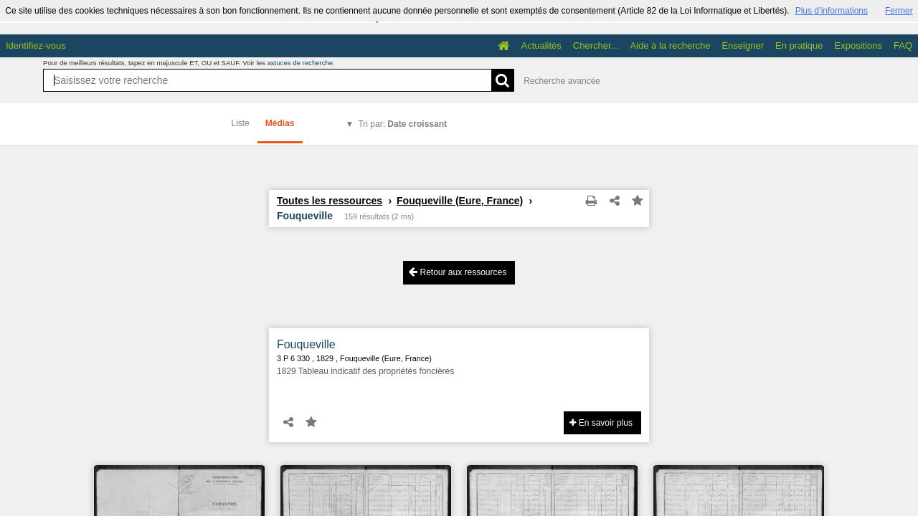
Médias (280, 123)
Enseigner (742, 45)
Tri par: (402, 124)
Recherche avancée (562, 81)
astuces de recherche (300, 63)
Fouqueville (306, 344)
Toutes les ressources (329, 200)
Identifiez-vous (36, 45)
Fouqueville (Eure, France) (460, 200)
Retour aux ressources (457, 272)
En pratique (799, 45)
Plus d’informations (831, 11)
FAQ (903, 45)
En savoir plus (601, 423)
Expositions (858, 45)
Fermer (899, 11)
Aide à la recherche (670, 45)
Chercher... (596, 45)
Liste (241, 123)
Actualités (541, 45)
